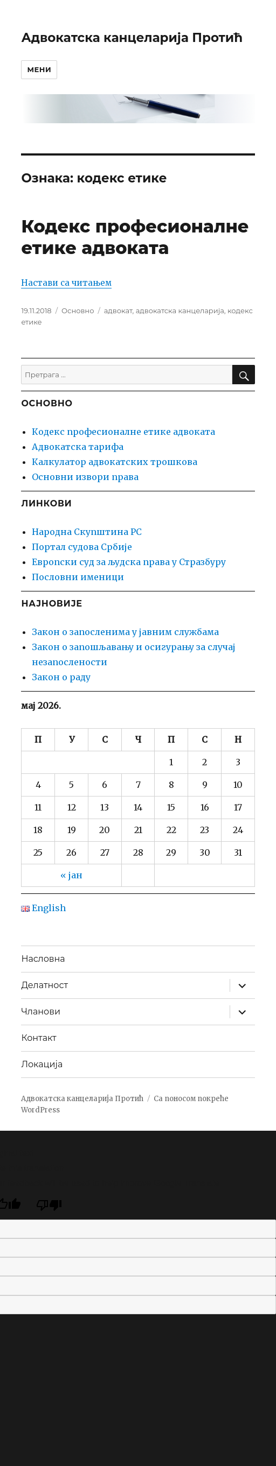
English (43, 908)
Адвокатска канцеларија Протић (132, 37)
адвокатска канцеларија (180, 310)
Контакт (38, 1038)
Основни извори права (85, 476)
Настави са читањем (66, 283)
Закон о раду (61, 677)
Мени (39, 69)
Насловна (43, 959)
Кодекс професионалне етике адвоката (135, 237)
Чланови (40, 1011)
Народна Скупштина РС (87, 531)
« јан (71, 875)
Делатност (44, 985)
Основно (77, 310)
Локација (42, 1064)
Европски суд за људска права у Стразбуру (129, 561)
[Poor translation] (49, 1205)
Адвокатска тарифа (77, 446)
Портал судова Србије (82, 546)
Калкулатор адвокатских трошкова (114, 461)
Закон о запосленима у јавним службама (125, 631)
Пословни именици (78, 577)
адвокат (118, 310)
